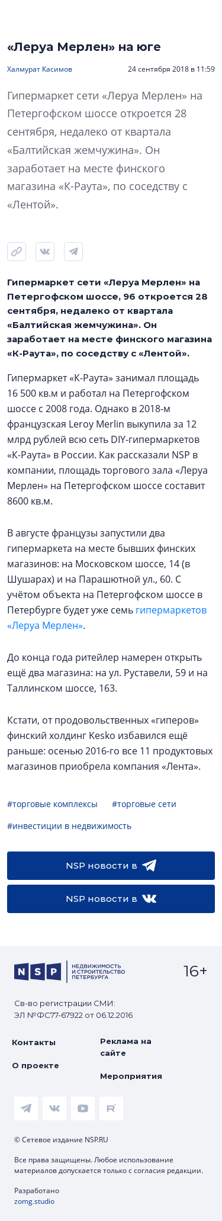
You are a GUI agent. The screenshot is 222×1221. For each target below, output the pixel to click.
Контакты (34, 1042)
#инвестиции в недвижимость (69, 825)
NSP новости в (111, 866)
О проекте (35, 1065)
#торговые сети (144, 803)
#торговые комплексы (52, 803)
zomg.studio (34, 1201)
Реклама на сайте (126, 1047)
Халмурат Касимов (39, 69)
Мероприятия (131, 1076)
